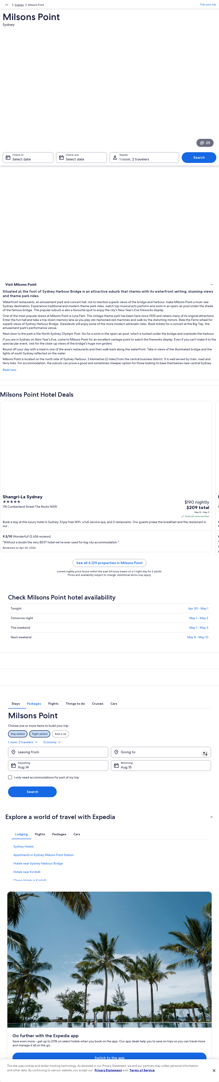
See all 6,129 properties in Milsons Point (109, 579)
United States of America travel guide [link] (83, 983)
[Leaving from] (58, 763)
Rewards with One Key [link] (74, 1040)
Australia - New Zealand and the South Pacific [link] (30, 5)
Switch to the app (100, 937)
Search (199, 160)
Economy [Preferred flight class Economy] (202, 753)
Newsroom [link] (14, 1011)
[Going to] (161, 763)
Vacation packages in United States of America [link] (83, 1009)
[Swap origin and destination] (110, 763)
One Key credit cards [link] (73, 1047)
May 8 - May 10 (197, 654)
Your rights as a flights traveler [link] (184, 1029)
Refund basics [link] (175, 1008)
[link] (109, 301)
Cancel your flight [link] (177, 1000)
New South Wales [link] (87, 5)
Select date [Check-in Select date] (22, 161)
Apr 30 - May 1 (198, 625)
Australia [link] (67, 5)
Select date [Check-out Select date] (75, 161)
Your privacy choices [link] (126, 1025)
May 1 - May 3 (198, 644)
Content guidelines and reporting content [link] (134, 1034)
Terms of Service (142, 1070)
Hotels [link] (9, 292)
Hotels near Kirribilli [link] (26, 883)
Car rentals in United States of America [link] (83, 1025)
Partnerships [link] (14, 1004)
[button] (109, 827)
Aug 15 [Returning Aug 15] (126, 778)
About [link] (11, 983)
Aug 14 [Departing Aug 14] (23, 778)
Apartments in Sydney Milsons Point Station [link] (43, 866)
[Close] (214, 1071)
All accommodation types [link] (75, 1033)
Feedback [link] (13, 1040)
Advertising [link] (14, 1025)
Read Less (9, 386)
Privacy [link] (118, 983)
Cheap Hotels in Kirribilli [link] (29, 891)
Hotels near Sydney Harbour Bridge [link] (38, 874)
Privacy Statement (108, 1070)
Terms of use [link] (121, 997)
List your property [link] (17, 997)
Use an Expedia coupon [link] (181, 1015)
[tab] (61, 721)
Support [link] (172, 983)
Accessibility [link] (121, 1018)
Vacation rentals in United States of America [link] (81, 998)
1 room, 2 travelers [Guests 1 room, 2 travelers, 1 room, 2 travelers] (134, 161)
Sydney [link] (106, 5)
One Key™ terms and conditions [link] (133, 1004)
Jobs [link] (10, 990)
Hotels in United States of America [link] (81, 990)
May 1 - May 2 (198, 635)
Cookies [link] (118, 990)
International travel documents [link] (185, 1022)
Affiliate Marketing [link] (18, 1033)
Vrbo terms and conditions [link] (130, 1011)
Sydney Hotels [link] (23, 857)
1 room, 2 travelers (173, 753)
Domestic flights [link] (70, 1018)
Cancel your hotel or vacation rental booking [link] (188, 991)
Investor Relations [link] (17, 1018)
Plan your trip (208, 5)
